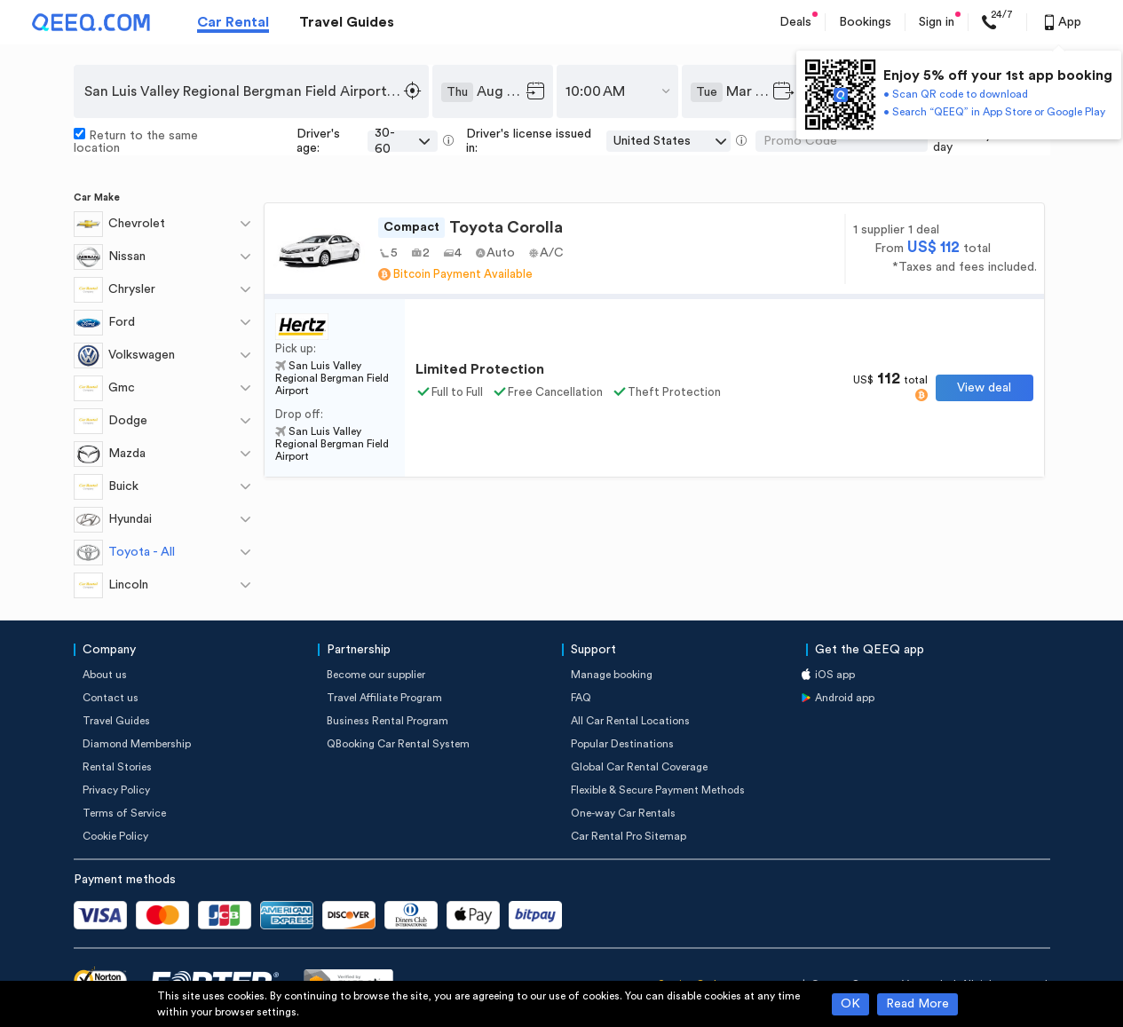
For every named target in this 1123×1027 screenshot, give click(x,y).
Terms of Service (124, 813)
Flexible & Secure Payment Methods (658, 790)
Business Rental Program (387, 720)
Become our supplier (376, 674)
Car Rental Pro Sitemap (628, 836)
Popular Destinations (622, 744)
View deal (984, 388)
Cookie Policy (115, 836)
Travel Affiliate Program (384, 697)
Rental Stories (117, 767)
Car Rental (233, 22)
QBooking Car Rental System (398, 744)
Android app (844, 697)
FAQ (581, 697)
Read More (917, 1004)
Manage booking (611, 674)
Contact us (110, 697)
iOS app (835, 674)
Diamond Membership (137, 744)
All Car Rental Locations (630, 720)
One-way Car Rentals (623, 813)
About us (105, 674)
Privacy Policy (116, 790)
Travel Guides (346, 22)
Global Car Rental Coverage (639, 767)
